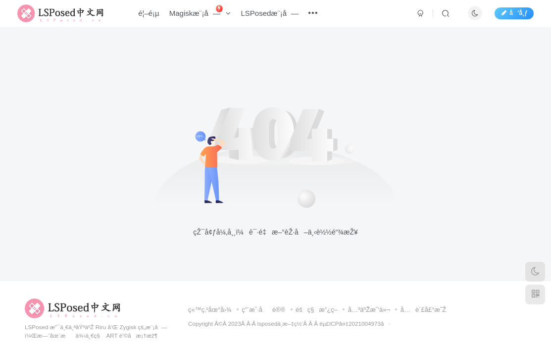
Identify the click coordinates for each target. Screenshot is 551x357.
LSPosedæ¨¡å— (275, 16)
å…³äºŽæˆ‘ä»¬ (369, 309)
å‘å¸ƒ (508, 16)
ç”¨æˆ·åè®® (263, 309)
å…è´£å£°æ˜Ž (424, 309)
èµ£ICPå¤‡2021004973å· (354, 323)
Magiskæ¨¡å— (205, 14)
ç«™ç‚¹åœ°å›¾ (210, 309)
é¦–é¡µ (154, 16)
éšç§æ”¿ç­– (317, 309)
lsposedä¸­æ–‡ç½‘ (280, 323)
